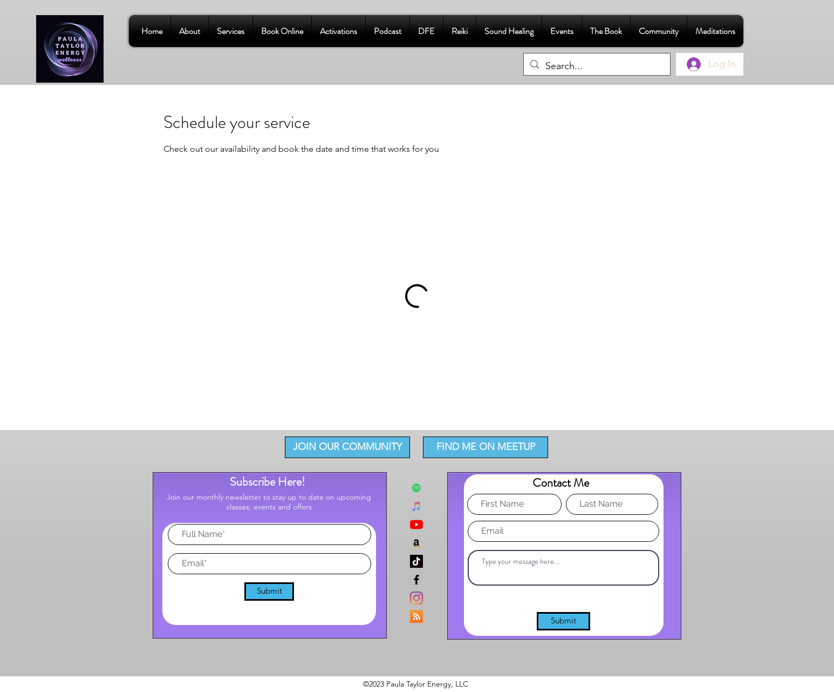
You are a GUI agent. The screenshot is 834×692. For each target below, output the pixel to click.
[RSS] (416, 616)
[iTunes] (416, 506)
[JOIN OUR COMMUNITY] (347, 447)
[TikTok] (416, 561)
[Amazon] (416, 542)
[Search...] (596, 66)
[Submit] (269, 591)
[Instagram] (416, 598)
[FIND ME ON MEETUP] (485, 447)
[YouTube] (416, 524)
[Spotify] (416, 487)
